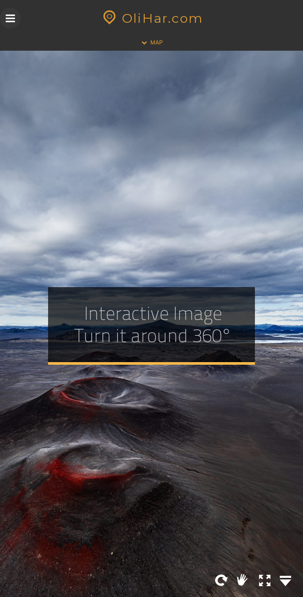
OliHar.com (152, 18)
